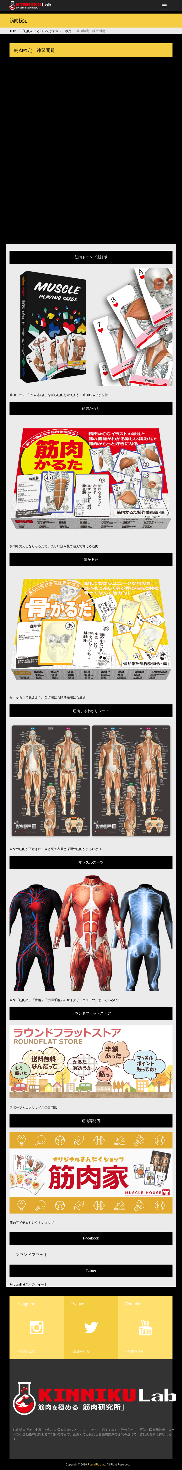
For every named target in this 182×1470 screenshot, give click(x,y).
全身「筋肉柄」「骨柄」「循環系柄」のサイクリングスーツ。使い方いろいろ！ (67, 1000)
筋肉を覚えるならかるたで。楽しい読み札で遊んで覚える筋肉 (54, 546)
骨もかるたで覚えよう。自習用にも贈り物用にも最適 (48, 697)
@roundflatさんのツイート (28, 1284)
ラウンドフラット (31, 1254)
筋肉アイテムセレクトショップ (32, 1222)
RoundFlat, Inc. (97, 1464)
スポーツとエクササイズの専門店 (33, 1107)
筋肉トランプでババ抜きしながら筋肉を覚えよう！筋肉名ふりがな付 (59, 395)
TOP (13, 31)
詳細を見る (27, 1351)
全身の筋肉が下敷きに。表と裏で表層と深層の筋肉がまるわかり (55, 849)
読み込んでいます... (91, 152)
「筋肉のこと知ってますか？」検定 (46, 31)
